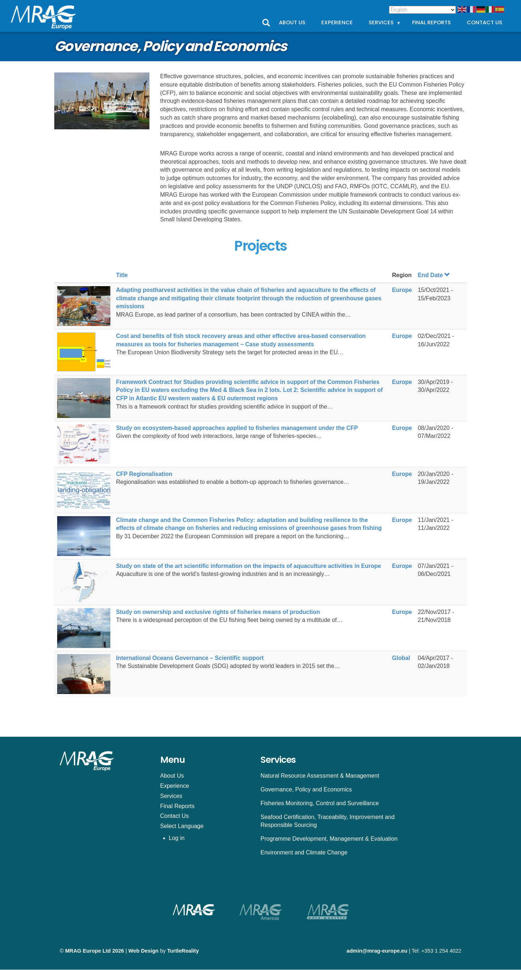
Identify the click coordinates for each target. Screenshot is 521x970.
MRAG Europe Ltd (88, 951)
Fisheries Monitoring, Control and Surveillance (319, 803)
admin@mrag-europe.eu (377, 951)
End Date (434, 275)
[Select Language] (422, 10)
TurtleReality (183, 951)
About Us (292, 22)
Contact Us (484, 22)
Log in (177, 838)
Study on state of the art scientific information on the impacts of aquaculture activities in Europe (248, 566)
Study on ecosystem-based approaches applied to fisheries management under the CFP (237, 428)
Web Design (143, 951)
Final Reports (431, 22)
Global (401, 658)
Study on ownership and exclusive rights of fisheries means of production (218, 612)
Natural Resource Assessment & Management (319, 776)
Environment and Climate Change (303, 852)
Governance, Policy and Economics (306, 789)
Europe (402, 290)
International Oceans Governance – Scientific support (190, 658)
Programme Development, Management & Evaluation (329, 839)
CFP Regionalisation (144, 474)
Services (385, 24)
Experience (337, 22)
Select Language (182, 826)
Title (122, 275)
